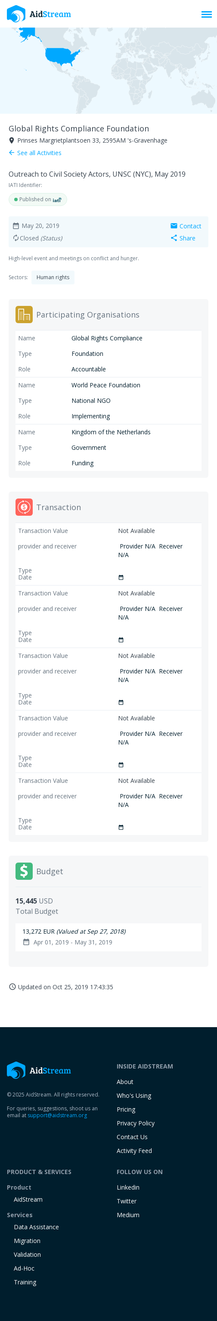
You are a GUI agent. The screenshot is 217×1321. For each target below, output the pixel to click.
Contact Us (132, 1137)
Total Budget (37, 911)
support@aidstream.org (57, 1115)
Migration (27, 1241)
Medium (128, 1215)
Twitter (126, 1201)
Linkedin (128, 1187)
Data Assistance (36, 1227)
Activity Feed (134, 1151)
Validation (27, 1254)
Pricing (126, 1109)
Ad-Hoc (24, 1268)
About (125, 1082)
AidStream (28, 1199)
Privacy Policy (136, 1123)
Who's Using (134, 1095)
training (25, 1282)
